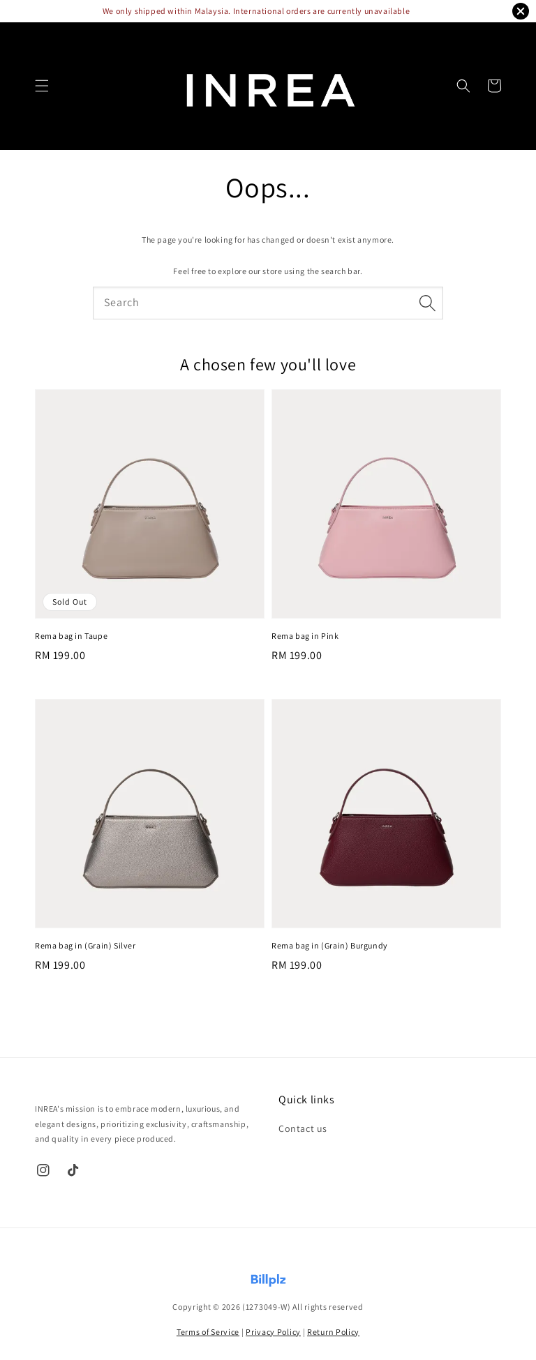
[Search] (427, 302)
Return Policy (333, 1332)
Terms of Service (208, 1332)
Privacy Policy (273, 1332)
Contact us (302, 1128)
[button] (42, 85)
